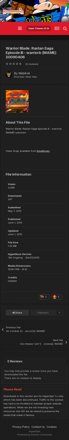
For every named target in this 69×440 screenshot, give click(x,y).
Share (17, 312)
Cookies (52, 426)
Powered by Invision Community (34, 434)
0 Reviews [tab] (14, 361)
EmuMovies (43, 150)
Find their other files (25, 76)
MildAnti (24, 73)
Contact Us (38, 426)
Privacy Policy (21, 426)
